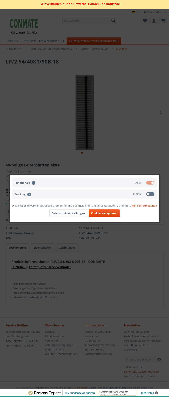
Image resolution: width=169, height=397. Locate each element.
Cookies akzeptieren (104, 213)
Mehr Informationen (144, 205)
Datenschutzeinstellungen (68, 213)
